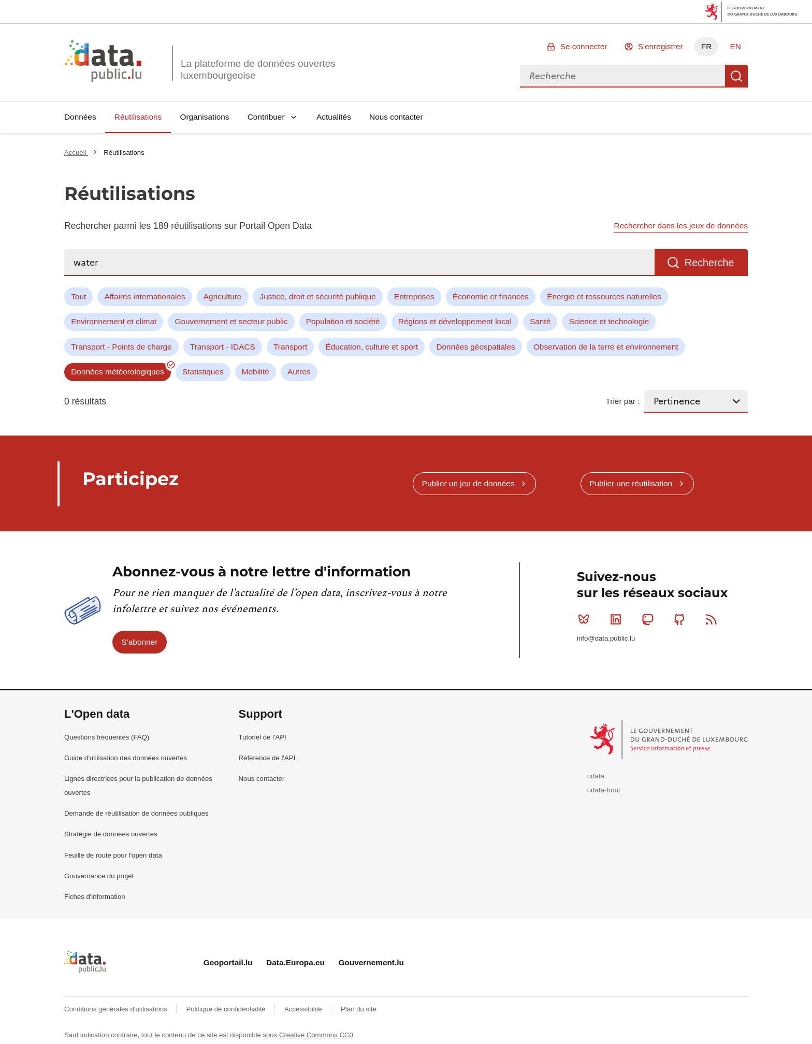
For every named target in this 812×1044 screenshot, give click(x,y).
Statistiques (203, 371)
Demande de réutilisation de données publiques (136, 813)
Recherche (736, 76)
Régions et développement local (455, 321)
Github (682, 619)
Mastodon (650, 619)
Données (80, 116)
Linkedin (618, 619)
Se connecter (583, 46)
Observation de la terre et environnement (605, 346)
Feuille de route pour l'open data (113, 855)
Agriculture (223, 296)
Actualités (333, 116)
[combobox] (622, 76)
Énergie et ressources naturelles (604, 296)
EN (735, 46)
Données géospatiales (475, 346)
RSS (713, 619)
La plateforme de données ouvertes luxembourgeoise (258, 69)
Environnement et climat (113, 321)
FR (706, 46)
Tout (78, 296)
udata (595, 776)
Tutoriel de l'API (262, 737)
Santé (540, 321)
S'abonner (140, 641)
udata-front (603, 790)
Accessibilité (304, 1009)
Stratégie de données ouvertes (110, 834)
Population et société (343, 321)
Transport (290, 346)
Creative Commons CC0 (316, 1035)
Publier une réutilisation (630, 483)
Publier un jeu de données (468, 483)
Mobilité (255, 371)
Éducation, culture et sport (371, 346)
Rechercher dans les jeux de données (681, 225)
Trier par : (622, 401)
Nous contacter (396, 116)
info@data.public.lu (606, 638)
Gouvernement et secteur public (231, 321)
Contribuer (266, 116)
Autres (298, 371)
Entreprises (414, 296)
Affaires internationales (144, 296)
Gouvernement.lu (371, 962)
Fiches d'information (94, 897)
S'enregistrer (660, 46)
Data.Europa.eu (295, 962)
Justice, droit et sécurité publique (318, 296)
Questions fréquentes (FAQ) (106, 737)
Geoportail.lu (228, 962)
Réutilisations (138, 116)
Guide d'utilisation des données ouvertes (125, 758)
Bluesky (586, 619)
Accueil (76, 152)
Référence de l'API (267, 758)
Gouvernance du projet (99, 876)
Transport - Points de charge (121, 346)
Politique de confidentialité (226, 1009)
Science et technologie (609, 321)
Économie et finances (491, 296)
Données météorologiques (117, 371)
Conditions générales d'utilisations (116, 1009)
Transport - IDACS (222, 346)
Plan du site (358, 1009)
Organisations (204, 116)
